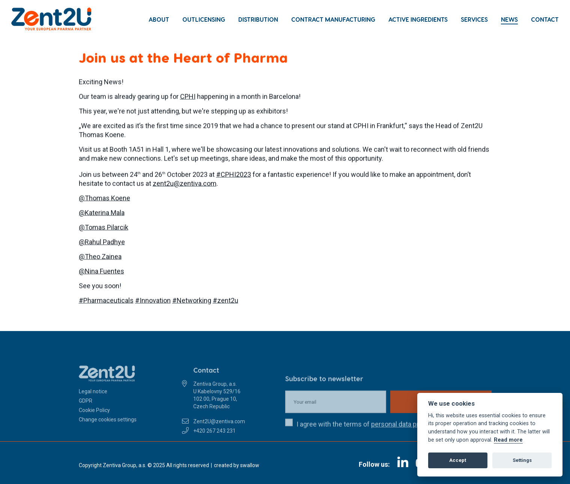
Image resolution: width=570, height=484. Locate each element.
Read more (508, 440)
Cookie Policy (94, 420)
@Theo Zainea (100, 257)
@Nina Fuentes (101, 272)
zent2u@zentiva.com (185, 184)
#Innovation (153, 301)
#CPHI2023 (233, 175)
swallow (249, 465)
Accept (457, 460)
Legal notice (93, 402)
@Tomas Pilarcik (103, 228)
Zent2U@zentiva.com (219, 432)
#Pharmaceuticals (106, 301)
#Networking (191, 301)
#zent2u (225, 301)
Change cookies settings (108, 430)
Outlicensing (203, 19)
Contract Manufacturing (333, 19)
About (159, 19)
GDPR (85, 411)
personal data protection (407, 434)
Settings (522, 460)
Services (474, 19)
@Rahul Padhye (102, 243)
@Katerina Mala (102, 213)
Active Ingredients (418, 19)
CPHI (188, 97)
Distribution (258, 19)
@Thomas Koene (104, 199)
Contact (545, 19)
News (509, 19)
